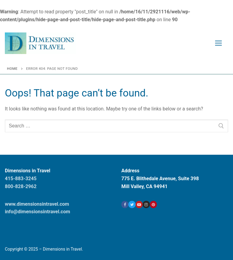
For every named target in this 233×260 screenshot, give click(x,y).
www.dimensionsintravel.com (37, 204)
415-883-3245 (20, 178)
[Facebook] (124, 204)
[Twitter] (131, 204)
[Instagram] (146, 204)
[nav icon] (218, 43)
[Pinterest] (153, 204)
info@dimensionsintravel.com (37, 211)
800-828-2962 (20, 186)
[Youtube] (139, 204)
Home (12, 68)
